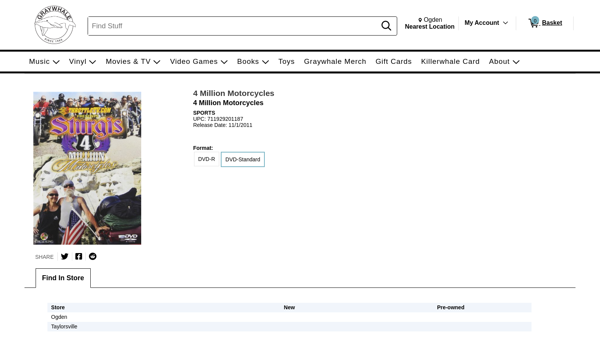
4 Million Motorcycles (233, 93)
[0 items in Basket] (544, 23)
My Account (482, 22)
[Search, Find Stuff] (233, 26)
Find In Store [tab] (63, 278)
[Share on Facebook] (78, 256)
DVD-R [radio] (206, 159)
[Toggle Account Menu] (505, 23)
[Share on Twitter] (64, 256)
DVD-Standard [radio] (242, 159)
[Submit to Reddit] (92, 256)
